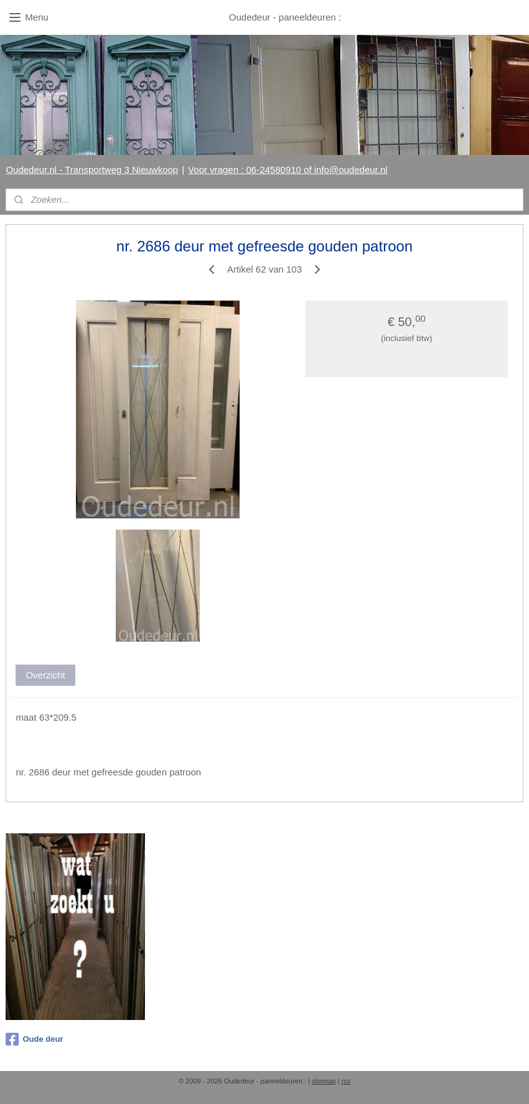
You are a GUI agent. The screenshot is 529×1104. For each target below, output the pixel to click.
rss (345, 1081)
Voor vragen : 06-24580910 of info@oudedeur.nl (287, 169)
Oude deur (34, 1039)
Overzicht (45, 675)
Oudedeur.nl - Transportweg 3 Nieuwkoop (92, 169)
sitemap (324, 1081)
